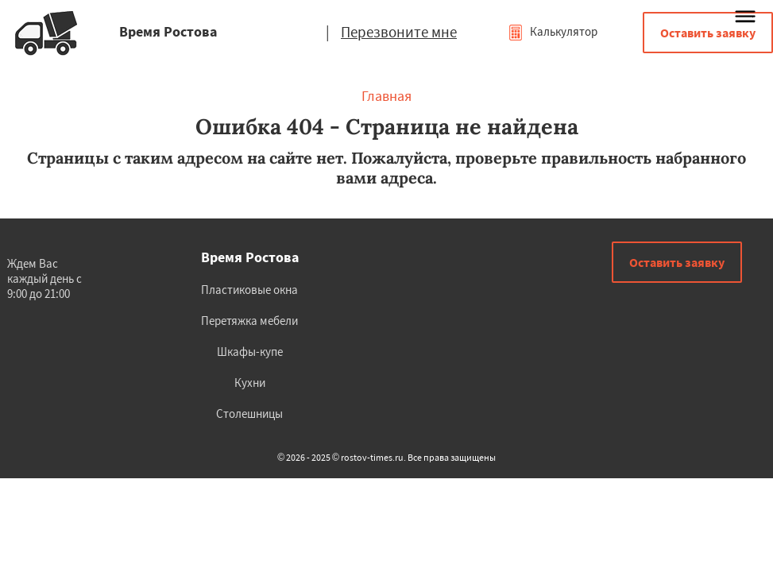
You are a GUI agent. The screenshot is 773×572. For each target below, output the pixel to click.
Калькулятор (552, 31)
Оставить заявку (708, 33)
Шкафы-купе (250, 351)
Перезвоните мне (399, 31)
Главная (386, 96)
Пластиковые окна (249, 289)
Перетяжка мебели (249, 320)
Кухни (249, 382)
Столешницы (249, 413)
